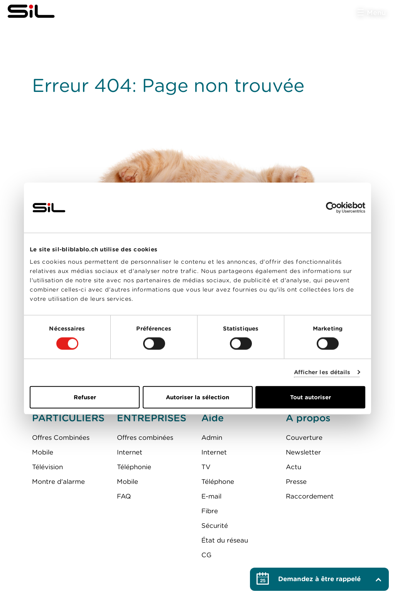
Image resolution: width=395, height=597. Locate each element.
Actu (293, 467)
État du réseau (224, 540)
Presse (296, 481)
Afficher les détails (322, 372)
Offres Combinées (60, 437)
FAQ (124, 496)
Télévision (47, 467)
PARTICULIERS (68, 418)
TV (206, 467)
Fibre (209, 511)
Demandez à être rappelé (319, 579)
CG (206, 555)
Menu (376, 12)
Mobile (42, 452)
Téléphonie (134, 467)
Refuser (85, 396)
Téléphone (217, 481)
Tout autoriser (310, 396)
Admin (211, 437)
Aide (212, 418)
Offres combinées (145, 437)
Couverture (304, 437)
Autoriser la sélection (197, 396)
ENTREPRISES (151, 418)
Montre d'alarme (58, 481)
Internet (129, 452)
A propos (308, 418)
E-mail (211, 496)
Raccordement (310, 496)
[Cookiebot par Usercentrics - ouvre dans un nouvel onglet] (331, 208)
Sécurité (214, 525)
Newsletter (303, 452)
